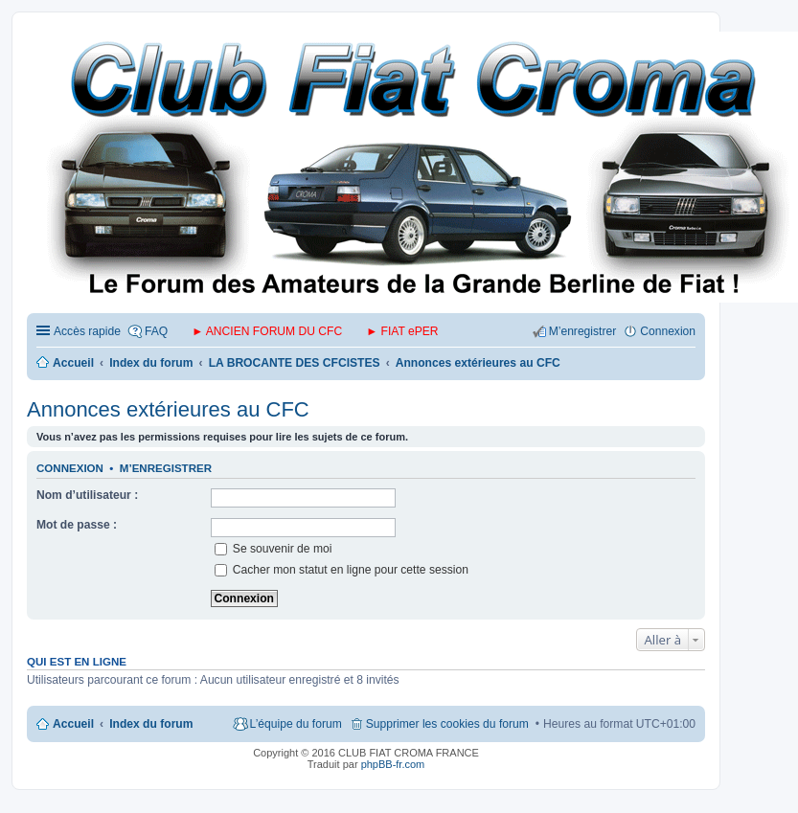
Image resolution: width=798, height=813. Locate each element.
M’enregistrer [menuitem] (583, 331)
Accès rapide (87, 331)
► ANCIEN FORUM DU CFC (267, 331)
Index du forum (151, 724)
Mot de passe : (76, 524)
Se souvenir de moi (273, 548)
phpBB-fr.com (393, 764)
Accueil (73, 724)
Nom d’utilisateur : (87, 495)
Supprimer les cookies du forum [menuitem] (447, 724)
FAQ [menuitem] (156, 331)
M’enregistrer (166, 468)
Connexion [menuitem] (667, 331)
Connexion (69, 468)
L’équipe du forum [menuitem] (296, 724)
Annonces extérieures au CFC (168, 409)
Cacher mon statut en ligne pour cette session (341, 569)
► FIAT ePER (402, 331)
